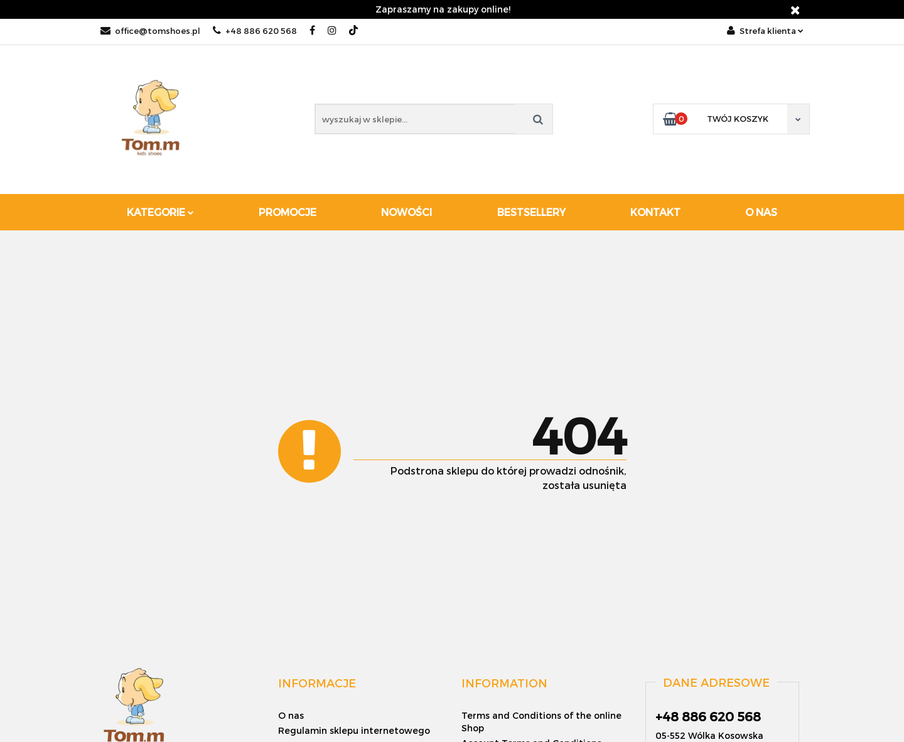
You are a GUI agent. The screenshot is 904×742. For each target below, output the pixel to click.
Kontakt (655, 212)
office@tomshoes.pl (150, 31)
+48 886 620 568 (255, 31)
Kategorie (160, 212)
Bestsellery (531, 212)
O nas (761, 212)
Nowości (406, 212)
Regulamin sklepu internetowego (354, 730)
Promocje (287, 212)
